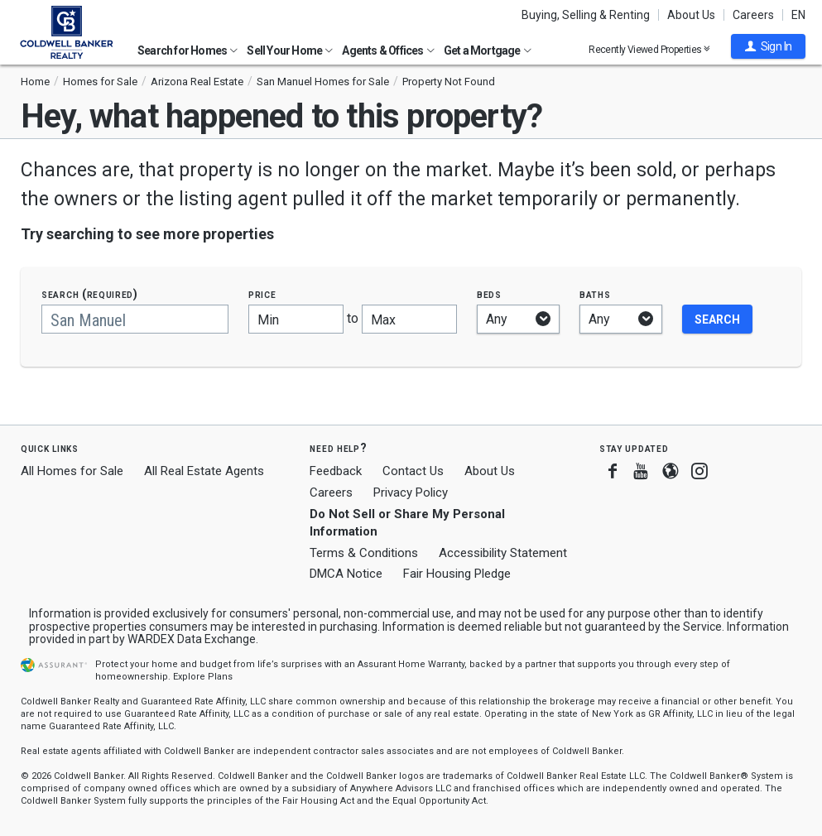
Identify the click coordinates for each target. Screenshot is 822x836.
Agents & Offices (388, 50)
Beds (489, 294)
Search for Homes (187, 50)
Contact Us (413, 471)
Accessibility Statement (503, 552)
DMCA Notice (346, 573)
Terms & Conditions (364, 552)
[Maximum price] (409, 319)
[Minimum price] (296, 319)
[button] (768, 46)
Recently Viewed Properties (649, 49)
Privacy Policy (410, 492)
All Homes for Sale (72, 471)
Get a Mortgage (487, 50)
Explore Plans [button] (203, 676)
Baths (595, 294)
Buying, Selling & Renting (586, 15)
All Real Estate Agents (204, 471)
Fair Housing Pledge (457, 573)
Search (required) (89, 294)
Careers (753, 15)
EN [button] (798, 15)
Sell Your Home (290, 50)
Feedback (336, 471)
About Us (691, 15)
